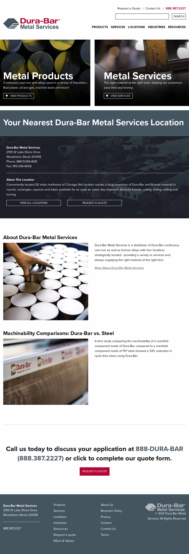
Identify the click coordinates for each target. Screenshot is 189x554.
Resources (61, 529)
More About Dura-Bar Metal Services (119, 268)
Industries (60, 523)
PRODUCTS (100, 27)
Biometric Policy (111, 511)
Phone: (21, 161)
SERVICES (118, 27)
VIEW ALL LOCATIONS (34, 203)
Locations (60, 517)
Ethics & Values (64, 541)
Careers (106, 523)
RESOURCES (177, 27)
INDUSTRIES (156, 27)
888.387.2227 (176, 8)
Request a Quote (128, 8)
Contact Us (152, 8)
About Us (107, 505)
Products (59, 505)
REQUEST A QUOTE (94, 203)
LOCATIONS (136, 27)
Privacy (105, 517)
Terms (105, 535)
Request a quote (94, 471)
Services (59, 511)
